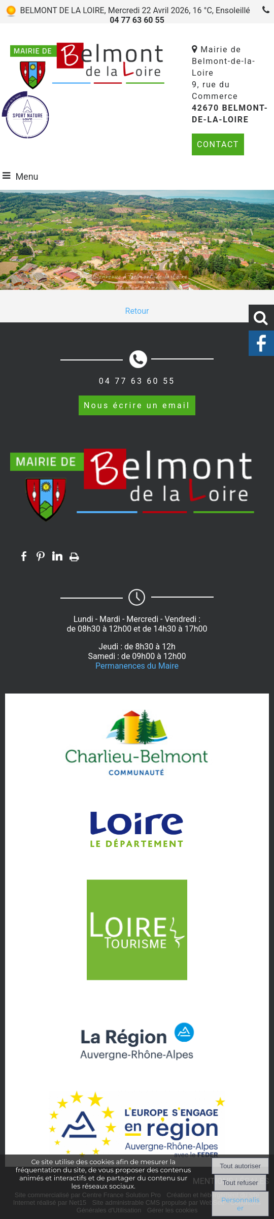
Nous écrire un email (137, 405)
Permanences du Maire (137, 666)
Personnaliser (240, 1204)
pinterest (40, 556)
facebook (23, 556)
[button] (261, 317)
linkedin (57, 556)
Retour (137, 311)
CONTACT (218, 144)
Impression (74, 555)
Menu (26, 176)
